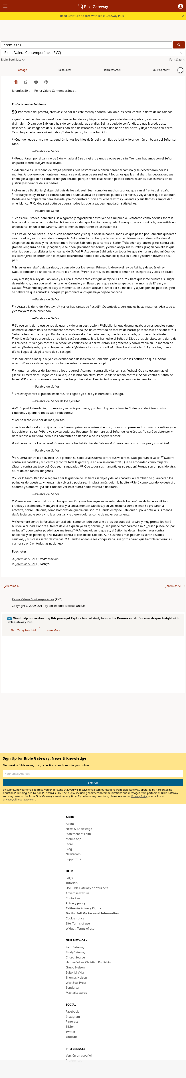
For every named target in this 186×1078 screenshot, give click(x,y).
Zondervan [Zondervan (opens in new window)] (73, 988)
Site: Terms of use (78, 923)
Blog (69, 849)
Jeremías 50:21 (26, 559)
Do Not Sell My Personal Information (92, 913)
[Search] (179, 44)
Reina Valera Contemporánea (33, 599)
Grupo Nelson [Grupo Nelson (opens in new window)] (75, 967)
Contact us (73, 898)
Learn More (53, 630)
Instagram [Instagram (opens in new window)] (73, 1017)
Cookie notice (75, 918)
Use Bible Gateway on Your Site (87, 888)
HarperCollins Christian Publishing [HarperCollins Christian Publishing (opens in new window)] (89, 962)
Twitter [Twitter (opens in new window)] (70, 1032)
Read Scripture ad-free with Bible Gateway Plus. (92, 16)
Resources (26, 70)
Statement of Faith (78, 834)
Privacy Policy (139, 796)
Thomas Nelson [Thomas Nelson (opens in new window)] (76, 978)
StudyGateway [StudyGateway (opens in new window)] (75, 952)
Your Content (71, 70)
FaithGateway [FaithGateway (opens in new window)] (75, 947)
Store (69, 844)
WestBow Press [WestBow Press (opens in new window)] (76, 983)
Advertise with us (77, 893)
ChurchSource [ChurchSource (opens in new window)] (75, 957)
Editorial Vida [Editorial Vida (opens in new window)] (75, 972)
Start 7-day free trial (23, 630)
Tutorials (72, 883)
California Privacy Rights (83, 908)
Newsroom (73, 854)
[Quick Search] (86, 44)
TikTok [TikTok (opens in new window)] (70, 1027)
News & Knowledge (79, 829)
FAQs (69, 878)
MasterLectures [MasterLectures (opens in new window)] (76, 993)
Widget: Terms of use (80, 929)
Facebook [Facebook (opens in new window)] (72, 1012)
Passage (9, 70)
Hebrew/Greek (48, 70)
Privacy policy (76, 903)
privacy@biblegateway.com (19, 799)
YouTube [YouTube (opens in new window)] (72, 1037)
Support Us (73, 859)
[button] (180, 6)
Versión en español (79, 1055)
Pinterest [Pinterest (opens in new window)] (72, 1022)
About (70, 824)
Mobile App (73, 839)
